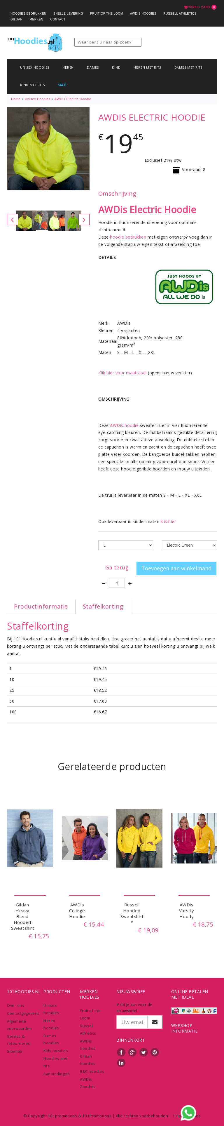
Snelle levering (68, 13)
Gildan (16, 19)
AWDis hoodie (124, 425)
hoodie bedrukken (128, 237)
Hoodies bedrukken (28, 13)
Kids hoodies (55, 1050)
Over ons (15, 1005)
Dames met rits (188, 67)
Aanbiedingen (56, 1073)
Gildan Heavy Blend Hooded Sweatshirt (22, 916)
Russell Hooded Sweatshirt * (132, 913)
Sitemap (14, 1051)
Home (16, 99)
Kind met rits (32, 85)
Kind (116, 67)
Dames (93, 67)
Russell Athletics (180, 13)
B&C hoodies (92, 1071)
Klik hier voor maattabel (122, 373)
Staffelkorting (103, 606)
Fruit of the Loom (106, 13)
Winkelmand (200, 7)
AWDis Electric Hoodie (73, 99)
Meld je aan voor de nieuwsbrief (134, 1007)
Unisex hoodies (34, 67)
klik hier (168, 521)
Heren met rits (147, 67)
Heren (68, 67)
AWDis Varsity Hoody (186, 910)
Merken (36, 19)
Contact (58, 19)
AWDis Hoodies (143, 13)
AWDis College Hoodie (77, 910)
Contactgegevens (23, 1013)
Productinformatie (41, 606)
